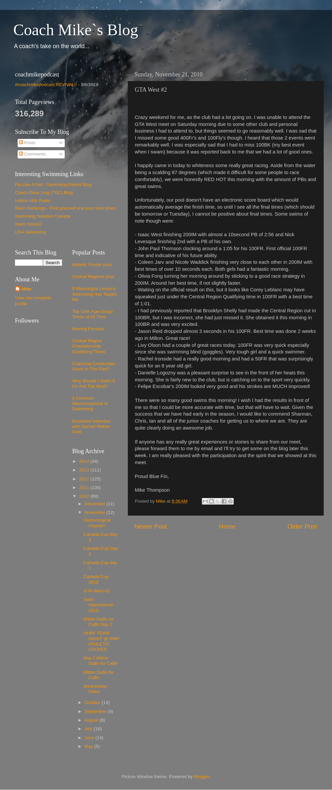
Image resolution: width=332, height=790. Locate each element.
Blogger (201, 776)
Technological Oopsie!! (97, 523)
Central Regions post (93, 276)
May (89, 746)
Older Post (302, 526)
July (89, 728)
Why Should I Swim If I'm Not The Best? (93, 383)
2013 (84, 469)
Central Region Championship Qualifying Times (89, 346)
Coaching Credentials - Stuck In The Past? (95, 366)
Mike (27, 288)
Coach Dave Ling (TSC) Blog (44, 192)
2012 (84, 478)
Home (227, 526)
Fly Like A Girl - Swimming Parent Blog (53, 184)
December (96, 503)
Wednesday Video (95, 689)
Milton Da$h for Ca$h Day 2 (98, 622)
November (96, 512)
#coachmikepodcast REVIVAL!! (46, 84)
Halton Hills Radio (32, 200)
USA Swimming (30, 232)
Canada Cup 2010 (96, 579)
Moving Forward (88, 328)
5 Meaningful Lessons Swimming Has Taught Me (94, 294)
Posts (27, 142)
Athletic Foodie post (92, 264)
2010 (84, 496)
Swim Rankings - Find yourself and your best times (65, 208)
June (90, 737)
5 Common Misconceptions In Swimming (90, 403)
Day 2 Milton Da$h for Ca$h (100, 660)
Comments (32, 153)
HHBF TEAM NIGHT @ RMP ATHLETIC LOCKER (101, 641)
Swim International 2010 (98, 605)
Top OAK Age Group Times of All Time (92, 314)
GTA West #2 (96, 590)
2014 (84, 461)
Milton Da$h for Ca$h (98, 675)
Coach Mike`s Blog (75, 30)
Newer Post (150, 526)
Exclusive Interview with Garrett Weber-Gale (92, 426)
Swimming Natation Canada (42, 216)
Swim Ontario (28, 224)
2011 (84, 487)
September (96, 711)
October (93, 702)
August (92, 720)
